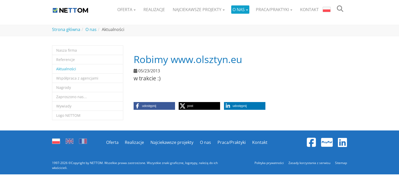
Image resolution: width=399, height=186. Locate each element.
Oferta (112, 142)
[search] (340, 9)
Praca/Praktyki (231, 142)
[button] (126, 9)
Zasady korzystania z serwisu (309, 163)
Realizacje (134, 142)
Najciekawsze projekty (171, 142)
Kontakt (259, 142)
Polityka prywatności (270, 163)
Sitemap (341, 163)
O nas (205, 142)
